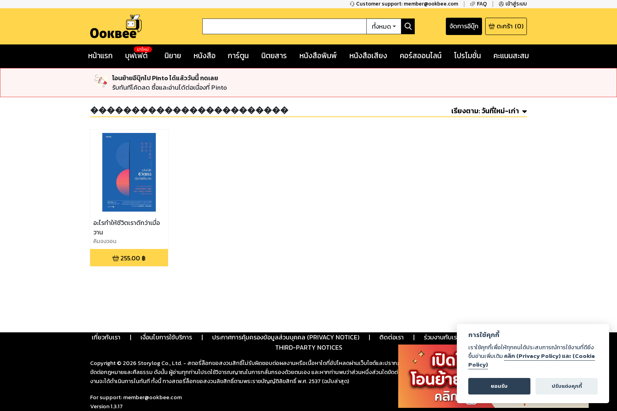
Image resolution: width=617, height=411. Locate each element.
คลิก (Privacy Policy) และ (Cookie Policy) (531, 360)
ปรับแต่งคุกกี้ (567, 386)
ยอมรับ (499, 386)
